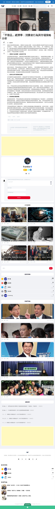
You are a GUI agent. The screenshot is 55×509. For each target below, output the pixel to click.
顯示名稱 (9, 187)
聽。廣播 (30, 6)
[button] (52, 6)
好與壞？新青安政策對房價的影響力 (18, 128)
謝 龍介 (9, 287)
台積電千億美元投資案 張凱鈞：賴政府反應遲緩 (40, 258)
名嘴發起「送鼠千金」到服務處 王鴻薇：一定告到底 (18, 490)
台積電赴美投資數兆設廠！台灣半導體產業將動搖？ (13, 220)
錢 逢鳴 (9, 283)
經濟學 (14, 116)
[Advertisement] (27, 146)
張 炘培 (9, 291)
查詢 (51, 268)
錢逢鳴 (18, 116)
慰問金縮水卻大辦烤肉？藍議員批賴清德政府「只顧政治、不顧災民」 (21, 394)
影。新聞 (19, 6)
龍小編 (9, 278)
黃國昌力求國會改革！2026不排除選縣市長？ (14, 317)
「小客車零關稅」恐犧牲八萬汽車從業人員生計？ (13, 258)
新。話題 (13, 6)
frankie (27, 166)
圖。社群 (24, 6)
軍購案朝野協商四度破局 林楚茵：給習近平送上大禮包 (19, 495)
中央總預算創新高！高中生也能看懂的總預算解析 (15, 375)
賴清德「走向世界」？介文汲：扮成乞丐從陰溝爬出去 (18, 485)
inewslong (10, 295)
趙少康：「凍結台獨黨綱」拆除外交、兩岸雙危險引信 (16, 336)
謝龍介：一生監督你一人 (8, 356)
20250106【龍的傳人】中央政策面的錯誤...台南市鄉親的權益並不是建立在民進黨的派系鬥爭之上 (41, 128)
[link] (4, 53)
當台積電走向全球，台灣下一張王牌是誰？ (40, 221)
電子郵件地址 (10, 192)
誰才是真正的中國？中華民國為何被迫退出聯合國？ (40, 239)
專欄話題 (4, 32)
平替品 (9, 116)
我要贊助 (48, 1)
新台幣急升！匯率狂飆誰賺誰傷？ (11, 240)
